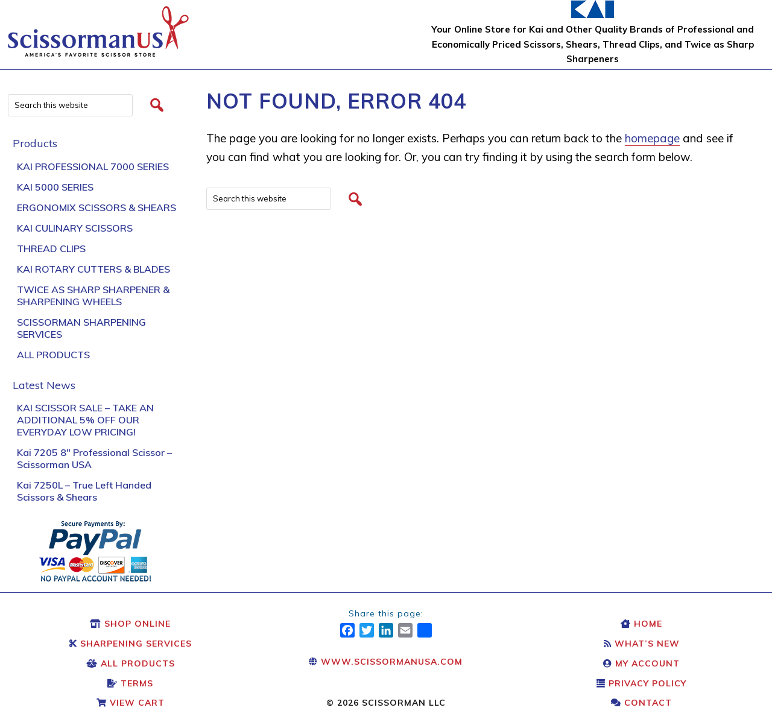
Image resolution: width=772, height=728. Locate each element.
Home (641, 623)
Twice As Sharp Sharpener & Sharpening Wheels (93, 295)
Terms (130, 683)
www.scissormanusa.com (386, 661)
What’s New (642, 643)
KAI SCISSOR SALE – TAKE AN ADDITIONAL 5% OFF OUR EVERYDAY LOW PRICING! (85, 420)
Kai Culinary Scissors (75, 228)
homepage (652, 138)
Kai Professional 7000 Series (93, 166)
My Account (641, 663)
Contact (641, 702)
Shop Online (130, 623)
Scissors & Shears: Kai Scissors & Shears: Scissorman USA (98, 25)
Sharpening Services (130, 643)
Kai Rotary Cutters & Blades (93, 269)
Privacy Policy (641, 683)
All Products (53, 355)
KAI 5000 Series (55, 187)
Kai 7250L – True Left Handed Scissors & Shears (84, 491)
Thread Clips (51, 248)
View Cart (130, 702)
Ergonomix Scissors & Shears (96, 207)
